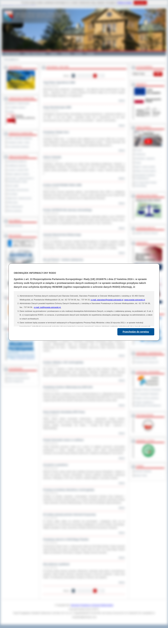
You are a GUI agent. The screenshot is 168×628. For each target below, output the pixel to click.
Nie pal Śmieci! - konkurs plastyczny (63, 259)
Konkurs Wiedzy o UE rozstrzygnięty (63, 362)
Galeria (53, 53)
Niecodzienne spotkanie (56, 564)
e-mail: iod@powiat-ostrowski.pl (47, 307)
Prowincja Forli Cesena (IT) (146, 362)
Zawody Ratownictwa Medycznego (62, 234)
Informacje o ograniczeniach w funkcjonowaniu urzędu (20, 180)
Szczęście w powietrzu (55, 465)
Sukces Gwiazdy (52, 157)
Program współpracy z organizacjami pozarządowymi (147, 404)
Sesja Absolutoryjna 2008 (57, 107)
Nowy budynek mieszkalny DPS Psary (64, 412)
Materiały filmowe (14, 225)
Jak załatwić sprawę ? (16, 107)
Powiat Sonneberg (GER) (145, 358)
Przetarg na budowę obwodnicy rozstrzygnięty (68, 489)
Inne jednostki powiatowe (18, 146)
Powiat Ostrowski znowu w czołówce (63, 440)
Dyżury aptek (13, 186)
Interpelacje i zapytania (144, 158)
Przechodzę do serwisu (136, 331)
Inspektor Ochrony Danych (146, 233)
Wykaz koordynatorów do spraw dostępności (18, 379)
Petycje (137, 162)
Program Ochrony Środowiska (147, 389)
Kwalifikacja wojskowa (16, 165)
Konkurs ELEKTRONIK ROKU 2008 (62, 185)
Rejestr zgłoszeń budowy (18, 174)
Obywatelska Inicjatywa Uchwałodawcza (144, 176)
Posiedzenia (139, 154)
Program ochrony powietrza (146, 398)
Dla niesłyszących (15, 206)
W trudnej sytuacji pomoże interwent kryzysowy (69, 514)
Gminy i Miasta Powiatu (34, 53)
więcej (122, 100)
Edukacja (66, 53)
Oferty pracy (12, 202)
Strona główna (10, 59)
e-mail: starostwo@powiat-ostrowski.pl (107, 300)
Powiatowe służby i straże (18, 142)
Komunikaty (12, 194)
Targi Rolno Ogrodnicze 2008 (59, 82)
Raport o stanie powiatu (144, 167)
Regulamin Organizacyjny (18, 103)
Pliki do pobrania (14, 211)
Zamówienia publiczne (17, 161)
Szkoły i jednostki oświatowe (19, 138)
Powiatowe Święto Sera (56, 132)
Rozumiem (140, 3)
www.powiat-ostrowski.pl (134, 300)
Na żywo (138, 150)
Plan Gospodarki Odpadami (146, 394)
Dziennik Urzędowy (142, 471)
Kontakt (90, 53)
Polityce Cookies (124, 3)
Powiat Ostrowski (12, 53)
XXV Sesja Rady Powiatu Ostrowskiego (145, 184)
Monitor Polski (140, 475)
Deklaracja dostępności (17, 374)
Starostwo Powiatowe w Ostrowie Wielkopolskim (92, 605)
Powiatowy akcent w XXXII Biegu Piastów (66, 539)
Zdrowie (78, 53)
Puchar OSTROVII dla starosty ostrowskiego (67, 210)
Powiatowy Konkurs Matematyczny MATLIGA (68, 387)
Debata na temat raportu (145, 171)
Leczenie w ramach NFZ (18, 170)
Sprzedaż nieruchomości (18, 190)
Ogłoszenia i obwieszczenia (19, 198)
